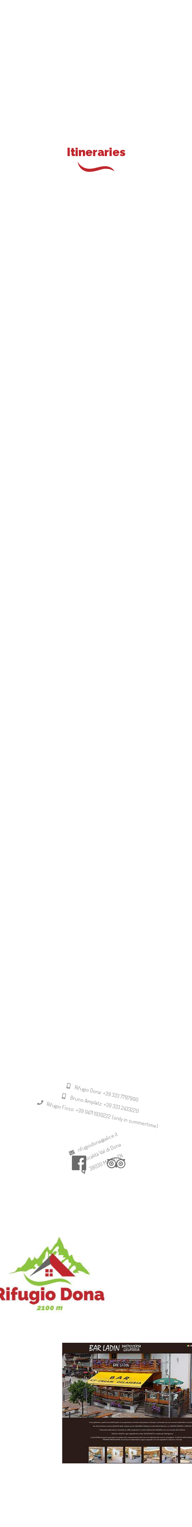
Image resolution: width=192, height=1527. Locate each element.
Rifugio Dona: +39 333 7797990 (101, 1110)
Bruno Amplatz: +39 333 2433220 (96, 1120)
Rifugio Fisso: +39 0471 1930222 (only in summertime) (92, 1130)
